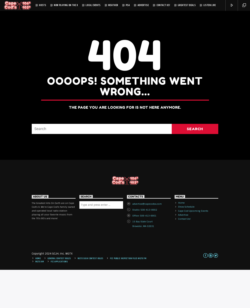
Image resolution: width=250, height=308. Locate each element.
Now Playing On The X (66, 5)
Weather (113, 5)
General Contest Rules (59, 297)
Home (181, 241)
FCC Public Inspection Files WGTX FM (128, 297)
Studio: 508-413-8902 (144, 248)
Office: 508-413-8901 (144, 254)
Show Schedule (186, 245)
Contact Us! (163, 5)
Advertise (143, 5)
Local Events (93, 5)
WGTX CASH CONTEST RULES (90, 297)
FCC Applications (59, 300)
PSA (128, 5)
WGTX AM (39, 300)
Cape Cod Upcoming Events (193, 249)
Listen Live (209, 5)
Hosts (42, 5)
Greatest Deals (187, 5)
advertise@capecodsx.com (147, 242)
